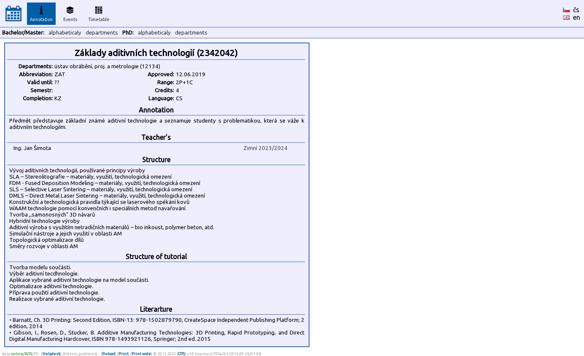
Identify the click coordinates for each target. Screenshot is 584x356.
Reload (108, 353)
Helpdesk (51, 353)
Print (123, 353)
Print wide (141, 353)
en (576, 17)
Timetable (99, 12)
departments (102, 32)
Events (70, 12)
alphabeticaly (64, 32)
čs (576, 9)
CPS (181, 353)
